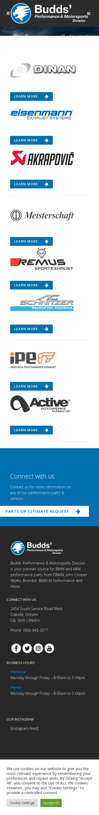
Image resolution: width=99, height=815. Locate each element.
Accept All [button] (51, 802)
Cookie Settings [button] (22, 802)
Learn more (31, 96)
